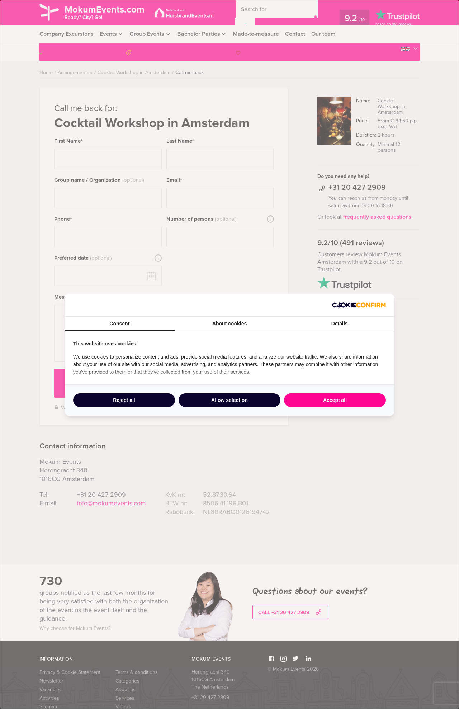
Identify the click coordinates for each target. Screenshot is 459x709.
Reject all (124, 400)
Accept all (335, 400)
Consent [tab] (119, 323)
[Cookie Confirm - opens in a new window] (359, 305)
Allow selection (229, 400)
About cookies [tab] (229, 323)
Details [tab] (339, 323)
